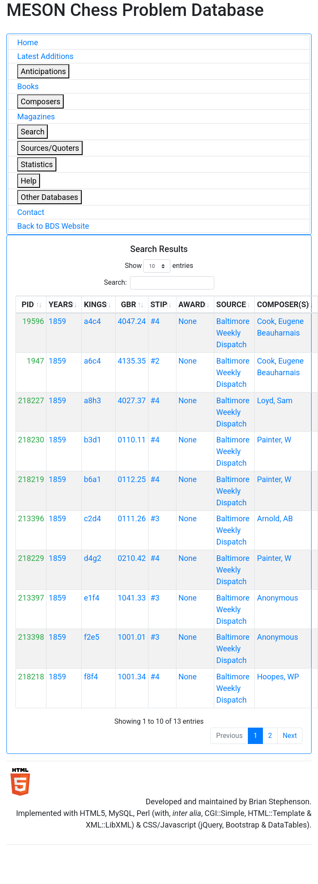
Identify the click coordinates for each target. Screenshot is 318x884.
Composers (40, 101)
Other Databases (49, 197)
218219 (31, 479)
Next (290, 735)
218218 (31, 676)
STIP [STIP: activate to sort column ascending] (158, 304)
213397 (31, 597)
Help (29, 180)
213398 (31, 636)
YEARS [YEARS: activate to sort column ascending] (61, 304)
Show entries (159, 266)
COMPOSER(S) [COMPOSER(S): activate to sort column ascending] (283, 304)
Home (27, 42)
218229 (31, 558)
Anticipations (43, 71)
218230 (31, 439)
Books (28, 86)
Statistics (37, 164)
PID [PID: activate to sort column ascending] (28, 304)
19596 (33, 321)
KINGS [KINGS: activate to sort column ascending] (95, 304)
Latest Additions (45, 56)
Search (32, 131)
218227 (31, 400)
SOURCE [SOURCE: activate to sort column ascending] (231, 304)
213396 (31, 518)
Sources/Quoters (50, 148)
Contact (30, 212)
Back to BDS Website (53, 225)
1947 (35, 360)
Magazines (36, 116)
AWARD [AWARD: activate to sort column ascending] (191, 304)
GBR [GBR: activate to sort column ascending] (128, 304)
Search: (159, 282)
